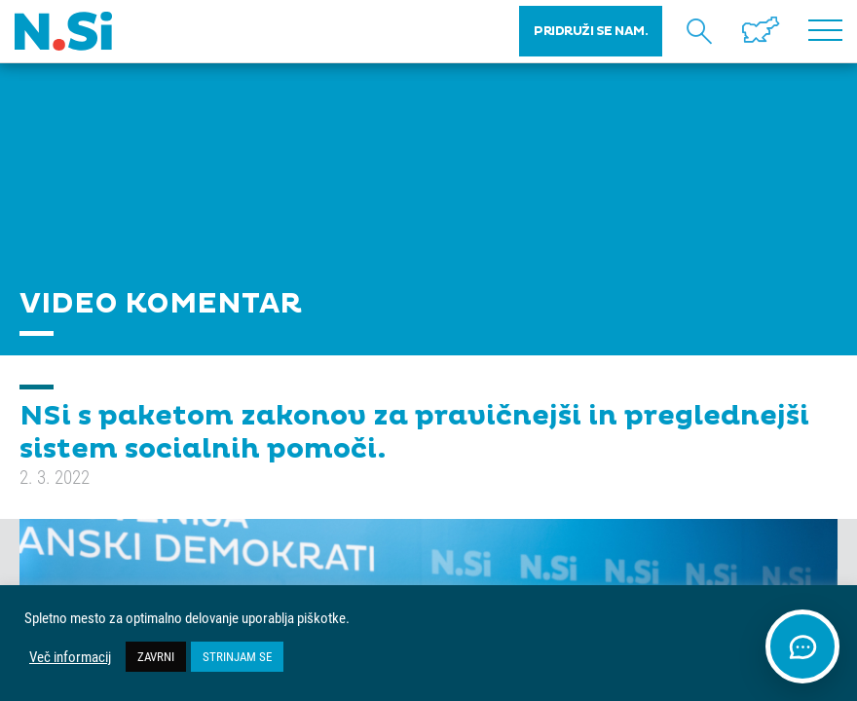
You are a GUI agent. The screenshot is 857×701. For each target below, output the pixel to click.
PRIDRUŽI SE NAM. (591, 31)
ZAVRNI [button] (155, 656)
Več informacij (70, 657)
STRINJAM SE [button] (237, 656)
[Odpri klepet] (802, 646)
